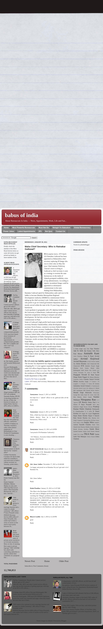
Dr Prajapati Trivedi (86, 373)
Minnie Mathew (95, 390)
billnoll (50, 621)
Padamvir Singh (78, 407)
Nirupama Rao (88, 399)
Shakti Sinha (95, 424)
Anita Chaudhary (78, 356)
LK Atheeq (89, 388)
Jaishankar (76, 386)
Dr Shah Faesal (93, 375)
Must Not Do (44, 228)
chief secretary (42, 381)
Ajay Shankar (94, 349)
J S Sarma (89, 383)
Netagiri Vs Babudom (61, 228)
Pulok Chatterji (85, 409)
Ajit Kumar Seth (89, 351)
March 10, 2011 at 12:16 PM (53, 449)
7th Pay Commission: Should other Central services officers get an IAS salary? (29, 581)
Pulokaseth (95, 409)
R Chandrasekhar (78, 411)
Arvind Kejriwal (89, 358)
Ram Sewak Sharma (80, 418)
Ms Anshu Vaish (92, 395)
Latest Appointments (26, 231)
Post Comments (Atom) (40, 566)
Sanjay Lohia (79, 422)
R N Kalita (88, 411)
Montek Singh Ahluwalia (82, 392)
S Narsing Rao (86, 420)
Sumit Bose (94, 429)
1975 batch (33, 381)
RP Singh (82, 413)
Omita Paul (92, 402)
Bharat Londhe (35, 517)
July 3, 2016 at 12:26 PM (49, 517)
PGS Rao (96, 404)
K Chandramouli (95, 386)
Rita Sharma (92, 418)
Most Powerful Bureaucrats (23, 228)
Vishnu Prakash (91, 436)
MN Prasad (86, 390)
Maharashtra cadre (53, 381)
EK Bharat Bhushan (93, 377)
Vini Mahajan (81, 436)
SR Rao (93, 420)
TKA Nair (89, 434)
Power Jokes (8, 231)
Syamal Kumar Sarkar (80, 431)
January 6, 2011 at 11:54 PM (48, 412)
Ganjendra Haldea (78, 379)
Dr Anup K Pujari (90, 372)
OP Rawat (83, 402)
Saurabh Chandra (85, 424)
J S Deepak (82, 383)
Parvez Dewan (88, 407)
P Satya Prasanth (85, 404)
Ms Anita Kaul (82, 395)
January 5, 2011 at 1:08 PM (47, 394)
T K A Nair (80, 434)
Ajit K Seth (78, 351)
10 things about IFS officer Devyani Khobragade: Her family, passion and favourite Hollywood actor (30, 593)
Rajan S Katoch (93, 416)
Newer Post (30, 561)
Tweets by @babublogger (81, 245)
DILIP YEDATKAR (37, 449)
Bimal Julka (95, 368)
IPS (40, 231)
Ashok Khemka (81, 364)
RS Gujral (89, 413)
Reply (32, 405)
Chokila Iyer (95, 370)
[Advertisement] (86, 295)
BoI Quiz (48, 231)
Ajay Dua (86, 349)
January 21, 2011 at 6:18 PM (48, 429)
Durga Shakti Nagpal (80, 377)
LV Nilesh (96, 388)
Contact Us (60, 231)
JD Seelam (96, 384)
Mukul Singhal (87, 397)
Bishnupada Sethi (78, 370)
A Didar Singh (78, 349)
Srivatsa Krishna (83, 429)
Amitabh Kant (91, 353)
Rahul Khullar (82, 416)
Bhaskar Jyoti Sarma (81, 368)
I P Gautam (92, 381)
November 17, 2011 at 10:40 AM (53, 464)
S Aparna (79, 420)
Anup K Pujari (88, 356)
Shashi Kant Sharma (79, 427)
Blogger (63, 621)
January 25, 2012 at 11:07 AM (50, 488)
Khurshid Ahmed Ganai (79, 388)
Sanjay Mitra (89, 422)
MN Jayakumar (78, 390)
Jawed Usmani (85, 386)
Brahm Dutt (88, 370)
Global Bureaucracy (82, 228)
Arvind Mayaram (80, 361)
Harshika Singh (83, 381)
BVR (82, 366)
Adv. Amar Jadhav (36, 464)
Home (6, 228)
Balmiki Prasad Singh (92, 366)
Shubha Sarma (89, 427)
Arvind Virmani (91, 361)
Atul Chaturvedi (92, 364)
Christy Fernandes (78, 372)
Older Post (63, 561)
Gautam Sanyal (89, 379)
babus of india (21, 215)
